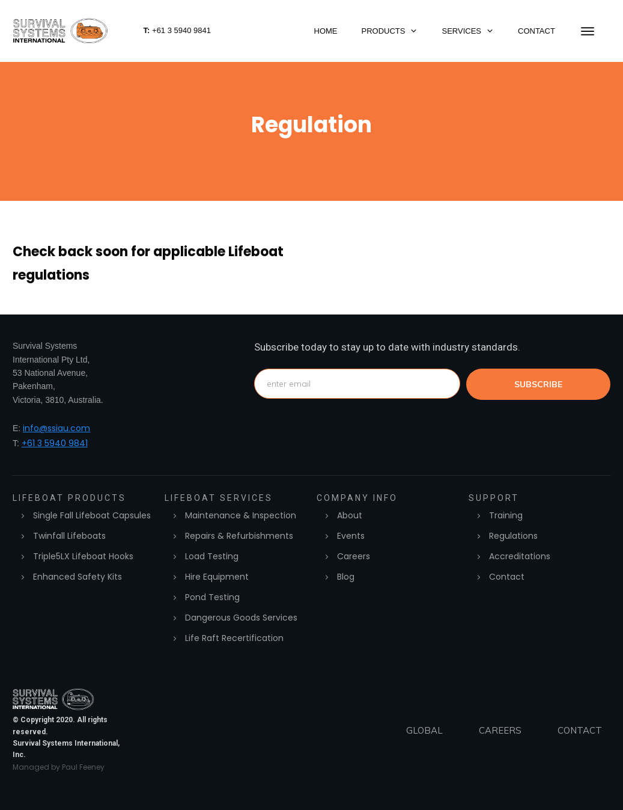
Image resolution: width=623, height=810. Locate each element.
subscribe (538, 384)
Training (506, 515)
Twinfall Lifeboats (69, 536)
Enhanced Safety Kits (77, 577)
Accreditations (519, 556)
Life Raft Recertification (234, 638)
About (349, 515)
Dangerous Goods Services (241, 618)
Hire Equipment (217, 577)
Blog (345, 577)
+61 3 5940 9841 (55, 443)
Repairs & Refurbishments (239, 536)
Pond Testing (212, 597)
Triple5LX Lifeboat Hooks (83, 556)
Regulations (513, 536)
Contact (506, 577)
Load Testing (212, 556)
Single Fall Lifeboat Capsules (92, 515)
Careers (353, 556)
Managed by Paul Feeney (59, 767)
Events (351, 536)
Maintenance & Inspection (240, 515)
